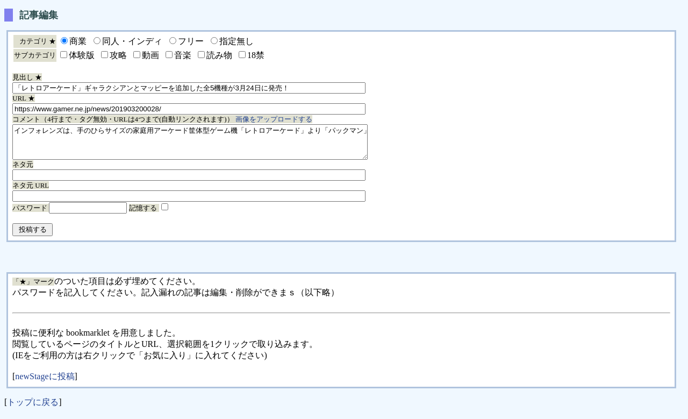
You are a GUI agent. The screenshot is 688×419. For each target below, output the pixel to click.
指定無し (236, 41)
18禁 (255, 55)
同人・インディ (132, 41)
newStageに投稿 (44, 382)
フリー (191, 41)
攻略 (118, 55)
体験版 (82, 55)
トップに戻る (33, 408)
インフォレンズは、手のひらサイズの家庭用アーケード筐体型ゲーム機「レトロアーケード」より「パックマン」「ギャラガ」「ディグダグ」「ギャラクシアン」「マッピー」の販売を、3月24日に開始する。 (211, 145)
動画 (150, 55)
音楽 (182, 55)
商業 (78, 41)
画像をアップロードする (273, 119)
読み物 (219, 55)
